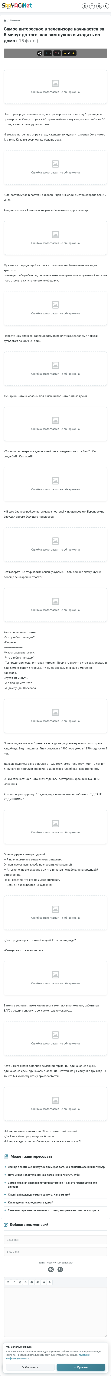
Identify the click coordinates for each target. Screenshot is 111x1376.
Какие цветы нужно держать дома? (30, 1202)
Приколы (15, 20)
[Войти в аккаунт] (85, 6)
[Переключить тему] (106, 6)
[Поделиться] (39, 53)
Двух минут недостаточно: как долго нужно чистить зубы (44, 1174)
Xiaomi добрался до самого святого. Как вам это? (39, 1194)
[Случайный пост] (99, 6)
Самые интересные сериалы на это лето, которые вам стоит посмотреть (53, 1210)
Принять (81, 1367)
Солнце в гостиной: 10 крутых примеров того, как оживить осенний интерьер (56, 1166)
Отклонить (30, 1367)
